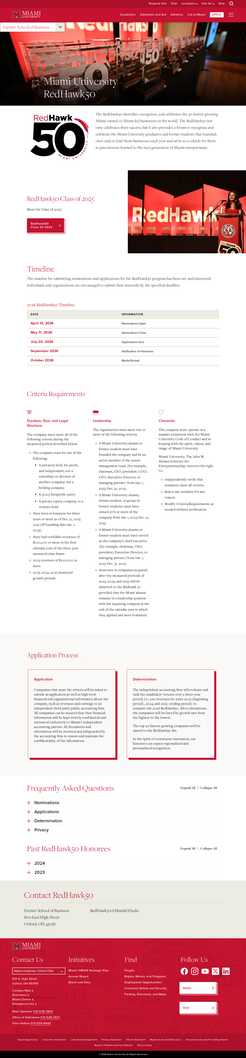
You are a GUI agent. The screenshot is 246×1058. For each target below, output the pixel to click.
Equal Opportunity (28, 1039)
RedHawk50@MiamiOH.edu (114, 910)
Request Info (158, 3)
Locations (188, 3)
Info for (207, 3)
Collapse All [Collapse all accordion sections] (208, 788)
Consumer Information (54, 1039)
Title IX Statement (135, 1039)
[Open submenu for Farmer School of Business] (60, 27)
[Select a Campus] (38, 971)
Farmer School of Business (26, 27)
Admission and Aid (153, 14)
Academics (128, 14)
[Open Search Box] (231, 3)
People (129, 970)
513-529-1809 (43, 1011)
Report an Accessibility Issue (166, 1039)
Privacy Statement (111, 1039)
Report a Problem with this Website (113, 1045)
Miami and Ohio (79, 982)
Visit (174, 3)
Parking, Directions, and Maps (145, 994)
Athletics (177, 14)
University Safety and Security (145, 988)
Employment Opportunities (143, 982)
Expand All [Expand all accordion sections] (187, 788)
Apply (216, 14)
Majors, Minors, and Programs (145, 976)
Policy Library (144, 1045)
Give (222, 3)
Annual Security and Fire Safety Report (207, 1039)
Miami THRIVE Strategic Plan (88, 970)
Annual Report (78, 976)
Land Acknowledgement (84, 1039)
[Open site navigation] (231, 15)
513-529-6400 (41, 1023)
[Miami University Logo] (26, 14)
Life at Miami (196, 14)
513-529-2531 (50, 1017)
